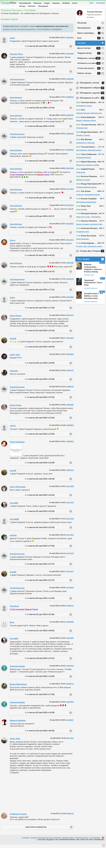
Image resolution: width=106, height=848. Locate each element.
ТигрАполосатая (17, 83)
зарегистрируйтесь (28, 33)
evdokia (13, 539)
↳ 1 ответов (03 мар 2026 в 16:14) (39, 146)
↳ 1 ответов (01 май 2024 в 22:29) (39, 466)
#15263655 (69, 358)
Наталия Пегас (16, 58)
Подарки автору (88, 57)
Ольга (12, 244)
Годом (43, 178)
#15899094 (69, 100)
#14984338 (69, 474)
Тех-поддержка (94, 841)
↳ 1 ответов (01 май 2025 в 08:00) (39, 350)
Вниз (103, 845)
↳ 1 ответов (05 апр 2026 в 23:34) (39, 111)
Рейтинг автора (88, 77)
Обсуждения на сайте (92, 101)
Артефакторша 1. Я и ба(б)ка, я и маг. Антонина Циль (93, 299)
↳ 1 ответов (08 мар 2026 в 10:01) (39, 130)
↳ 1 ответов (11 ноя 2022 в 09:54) (39, 634)
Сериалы (56, 3)
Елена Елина (15, 319)
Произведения (25, 3)
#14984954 (69, 429)
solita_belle (15, 358)
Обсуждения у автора (92, 86)
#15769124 (69, 209)
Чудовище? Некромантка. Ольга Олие (93, 286)
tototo (12, 42)
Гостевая (81, 47)
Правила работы (68, 841)
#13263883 (69, 705)
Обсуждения (43, 6)
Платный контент (82, 841)
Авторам (34, 841)
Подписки (37, 3)
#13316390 (69, 641)
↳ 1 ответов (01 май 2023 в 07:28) (39, 549)
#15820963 (69, 153)
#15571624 (69, 243)
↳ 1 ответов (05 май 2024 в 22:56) (39, 383)
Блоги (74, 3)
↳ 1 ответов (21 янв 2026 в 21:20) (39, 164)
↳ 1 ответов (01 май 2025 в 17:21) (39, 293)
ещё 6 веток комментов (35, 830)
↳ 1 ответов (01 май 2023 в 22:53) (39, 499)
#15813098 (69, 172)
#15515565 (69, 301)
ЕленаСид (14, 610)
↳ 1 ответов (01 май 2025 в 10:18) (39, 334)
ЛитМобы (66, 3)
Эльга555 (14, 507)
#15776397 (69, 192)
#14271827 (69, 575)
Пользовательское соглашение (49, 841)
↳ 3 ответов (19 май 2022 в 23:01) (39, 662)
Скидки (47, 3)
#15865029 (69, 137)
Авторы (22, 6)
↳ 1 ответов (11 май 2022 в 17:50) (39, 698)
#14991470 (69, 374)
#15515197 (69, 319)
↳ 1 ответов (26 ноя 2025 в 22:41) (39, 236)
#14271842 (69, 557)
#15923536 (69, 82)
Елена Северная (17, 445)
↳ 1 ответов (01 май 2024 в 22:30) (39, 421)
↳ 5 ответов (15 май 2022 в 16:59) (39, 680)
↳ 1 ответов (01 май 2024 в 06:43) (39, 482)
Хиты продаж (90, 263)
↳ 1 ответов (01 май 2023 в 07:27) (39, 567)
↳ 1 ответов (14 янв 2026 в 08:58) (39, 185)
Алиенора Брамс (17, 670)
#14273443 (69, 506)
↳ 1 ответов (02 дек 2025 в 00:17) (39, 220)
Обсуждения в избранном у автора (92, 91)
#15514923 (69, 341)
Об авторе (82, 26)
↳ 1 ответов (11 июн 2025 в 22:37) (40, 275)
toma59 (13, 342)
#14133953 (69, 591)
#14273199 (69, 522)
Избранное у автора (88, 62)
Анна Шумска (16, 101)
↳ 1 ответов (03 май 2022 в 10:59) (39, 716)
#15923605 (69, 41)
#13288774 (69, 687)
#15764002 (69, 227)
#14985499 (69, 408)
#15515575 (69, 282)
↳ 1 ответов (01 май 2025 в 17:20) (39, 311)
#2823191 (70, 817)
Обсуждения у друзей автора (92, 96)
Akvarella (14, 374)
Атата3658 (14, 523)
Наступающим (17, 613)
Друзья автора (88, 51)
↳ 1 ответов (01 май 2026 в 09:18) (39, 50)
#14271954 (69, 538)
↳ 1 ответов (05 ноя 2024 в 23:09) (39, 366)
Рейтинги (31, 6)
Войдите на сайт (10, 33)
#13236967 (69, 723)
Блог (88, 41)
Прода (8, 2)
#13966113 (69, 609)
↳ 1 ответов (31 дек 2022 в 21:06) (39, 618)
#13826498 (69, 625)
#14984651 (69, 445)
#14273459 (69, 490)
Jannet (13, 429)
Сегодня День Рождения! (92, 254)
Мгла (12, 626)
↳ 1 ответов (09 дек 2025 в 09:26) (39, 201)
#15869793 (69, 119)
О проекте (25, 841)
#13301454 (69, 669)
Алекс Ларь (15, 742)
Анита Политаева (17, 490)
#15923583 (69, 57)
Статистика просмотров (88, 72)
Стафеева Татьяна (18, 817)
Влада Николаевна (18, 688)
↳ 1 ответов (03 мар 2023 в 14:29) (39, 602)
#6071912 (70, 742)
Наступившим (17, 178)
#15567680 (69, 266)
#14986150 (69, 390)
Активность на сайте (88, 67)
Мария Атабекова (18, 724)
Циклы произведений (88, 36)
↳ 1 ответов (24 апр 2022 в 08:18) (39, 734)
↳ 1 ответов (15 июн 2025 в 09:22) (40, 259)
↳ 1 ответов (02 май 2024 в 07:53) (39, 401)
